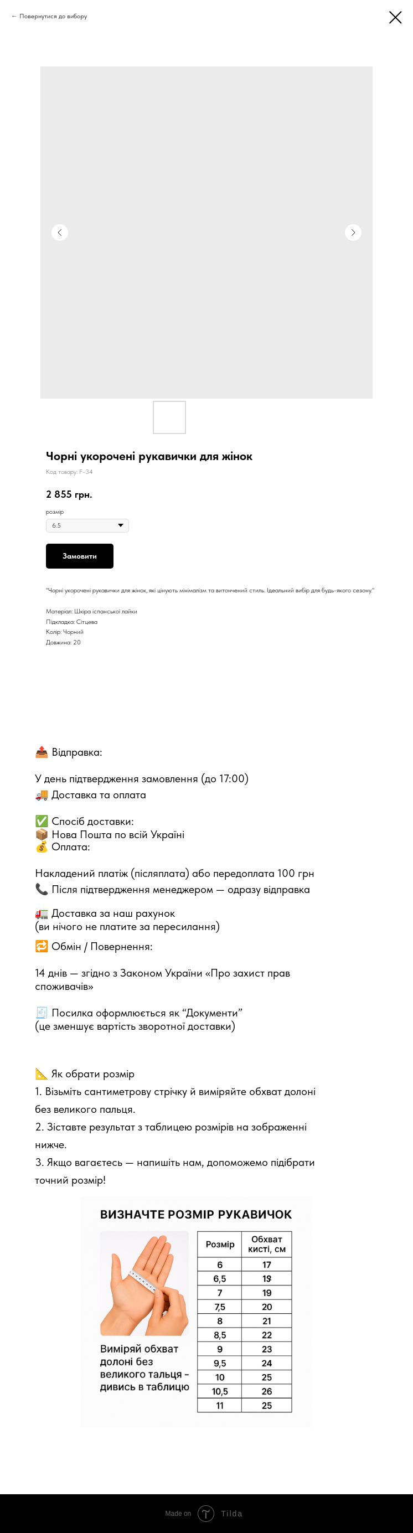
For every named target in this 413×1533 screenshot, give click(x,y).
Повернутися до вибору (53, 16)
